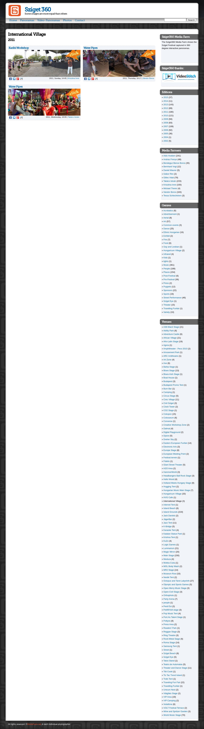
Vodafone (168, 704)
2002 (166, 141)
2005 (166, 133)
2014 (166, 101)
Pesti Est (168, 606)
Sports (167, 294)
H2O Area (168, 468)
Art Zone (167, 359)
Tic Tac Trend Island (173, 675)
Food (166, 243)
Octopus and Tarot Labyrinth (176, 581)
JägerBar (168, 519)
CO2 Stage (169, 410)
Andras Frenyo (170, 159)
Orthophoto (169, 595)
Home (13, 20)
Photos (67, 20)
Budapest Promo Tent (173, 385)
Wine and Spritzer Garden (175, 711)
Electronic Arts (170, 447)
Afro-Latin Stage (170, 341)
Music (166, 265)
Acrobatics (168, 210)
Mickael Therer (170, 188)
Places (167, 272)
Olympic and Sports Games (176, 584)
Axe (165, 363)
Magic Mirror (169, 552)
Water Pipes (90, 47)
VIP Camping (170, 700)
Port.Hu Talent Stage (173, 617)
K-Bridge (168, 526)
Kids (166, 257)
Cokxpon (168, 414)
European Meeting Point (175, 454)
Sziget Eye (168, 301)
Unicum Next (169, 689)
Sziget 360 (38, 9)
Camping (168, 392)
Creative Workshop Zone (175, 425)
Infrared (167, 254)
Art (164, 221)
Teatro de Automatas (173, 664)
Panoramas (27, 20)
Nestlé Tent (169, 577)
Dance (167, 228)
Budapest (168, 381)
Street (166, 650)
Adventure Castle (171, 334)
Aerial (166, 218)
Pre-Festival (169, 279)
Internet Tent (169, 505)
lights (166, 261)
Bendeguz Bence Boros (174, 163)
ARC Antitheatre (170, 356)
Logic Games (170, 544)
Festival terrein (170, 457)
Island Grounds (171, 512)
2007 (166, 126)
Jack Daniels (169, 515)
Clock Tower (169, 406)
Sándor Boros (148, 78)
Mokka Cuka (169, 563)
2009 (166, 119)
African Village (170, 338)
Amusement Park (171, 352)
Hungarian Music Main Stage (177, 490)
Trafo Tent (168, 679)
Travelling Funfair (171, 308)
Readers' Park (170, 628)
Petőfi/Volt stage (171, 610)
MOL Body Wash (171, 566)
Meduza (167, 559)
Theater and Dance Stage (175, 668)
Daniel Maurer (170, 170)
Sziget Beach (170, 653)
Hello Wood (169, 479)
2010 (166, 115)
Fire (165, 239)
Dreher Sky (169, 439)
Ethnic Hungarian (171, 232)
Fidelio (167, 461)
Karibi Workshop (19, 47)
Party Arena (169, 599)
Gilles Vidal (169, 177)
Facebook (10, 78)
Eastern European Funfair (175, 443)
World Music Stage (172, 715)
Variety (167, 312)
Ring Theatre (169, 635)
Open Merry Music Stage (175, 588)
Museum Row (170, 573)
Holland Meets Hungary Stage (177, 483)
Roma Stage (169, 642)
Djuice (166, 435)
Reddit (21, 78)
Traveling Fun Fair (172, 682)
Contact (80, 20)
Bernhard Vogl (170, 166)
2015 (166, 97)
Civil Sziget (169, 403)
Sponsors (168, 290)
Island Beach (169, 508)
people (167, 602)
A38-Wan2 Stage (171, 327)
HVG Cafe (168, 497)
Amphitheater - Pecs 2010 (175, 348)
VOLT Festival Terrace (174, 708)
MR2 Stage (169, 570)
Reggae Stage (170, 631)
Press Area (169, 624)
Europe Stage (170, 450)
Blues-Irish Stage (171, 374)
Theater (167, 305)
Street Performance (173, 297)
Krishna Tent (169, 537)
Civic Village (169, 399)
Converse (168, 421)
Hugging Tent (170, 486)
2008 (166, 123)
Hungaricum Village (173, 250)
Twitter (14, 78)
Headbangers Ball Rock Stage (177, 476)
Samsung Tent (170, 646)
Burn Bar (168, 388)
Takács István (73, 117)
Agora (166, 345)
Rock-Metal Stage (172, 639)
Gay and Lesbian (171, 247)
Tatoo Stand (169, 660)
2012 (166, 108)
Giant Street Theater (173, 465)
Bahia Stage (169, 367)
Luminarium (169, 548)
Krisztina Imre (73, 78)
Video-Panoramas (48, 20)
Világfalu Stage (170, 693)
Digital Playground (172, 432)
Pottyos (167, 621)
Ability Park (168, 330)
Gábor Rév (169, 174)
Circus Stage (169, 396)
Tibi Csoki (168, 671)
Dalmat (167, 428)
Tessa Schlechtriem (173, 195)
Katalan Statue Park (173, 534)
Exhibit (167, 236)
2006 (166, 130)
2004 (166, 137)
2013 (166, 104)
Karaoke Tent (170, 530)
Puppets (167, 286)
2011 (166, 112)
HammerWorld (170, 472)
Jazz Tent (168, 523)
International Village (173, 501)
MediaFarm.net (34, 724)
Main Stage (169, 555)
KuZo (166, 541)
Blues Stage (169, 370)
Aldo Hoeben (169, 156)
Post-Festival (169, 276)
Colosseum (169, 417)
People (167, 268)
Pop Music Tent (171, 613)
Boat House (169, 377)
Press (166, 283)
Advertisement (170, 214)
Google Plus (17, 78)
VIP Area (168, 697)
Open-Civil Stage (171, 592)
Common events (171, 225)
